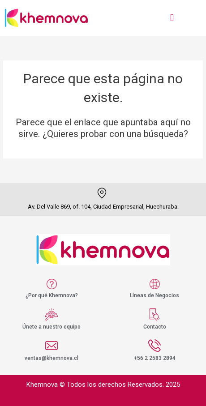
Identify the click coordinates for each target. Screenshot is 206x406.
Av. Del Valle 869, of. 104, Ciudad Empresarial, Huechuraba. (103, 206)
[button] (172, 17)
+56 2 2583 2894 (155, 358)
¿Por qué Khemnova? (52, 295)
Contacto (154, 327)
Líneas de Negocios (154, 295)
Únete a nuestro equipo (51, 327)
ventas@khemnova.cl (51, 358)
